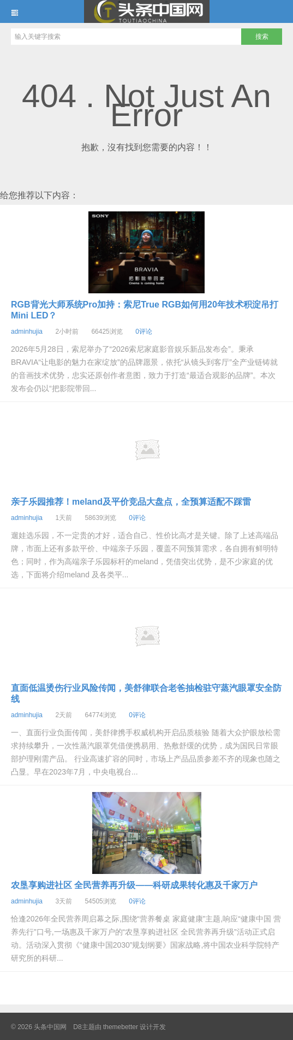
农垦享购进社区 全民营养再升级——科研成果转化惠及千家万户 (134, 885)
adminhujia (27, 331)
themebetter (120, 1027)
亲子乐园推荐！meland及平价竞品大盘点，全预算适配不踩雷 (131, 501)
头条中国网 (146, 11)
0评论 (143, 331)
